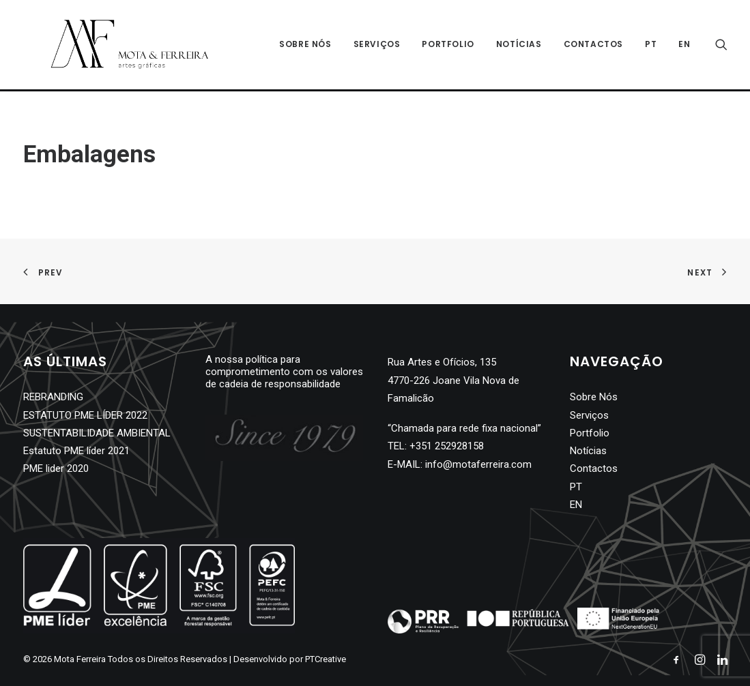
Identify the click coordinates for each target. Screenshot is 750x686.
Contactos (593, 45)
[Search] (721, 45)
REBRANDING (53, 397)
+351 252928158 (446, 446)
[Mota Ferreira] (115, 45)
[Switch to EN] (679, 45)
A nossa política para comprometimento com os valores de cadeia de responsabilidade (284, 371)
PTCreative (325, 659)
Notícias (519, 45)
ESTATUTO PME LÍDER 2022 (85, 415)
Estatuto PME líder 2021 (76, 451)
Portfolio (448, 45)
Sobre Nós (305, 45)
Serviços (377, 45)
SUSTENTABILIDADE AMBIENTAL (97, 433)
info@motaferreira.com (478, 464)
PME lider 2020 (56, 468)
